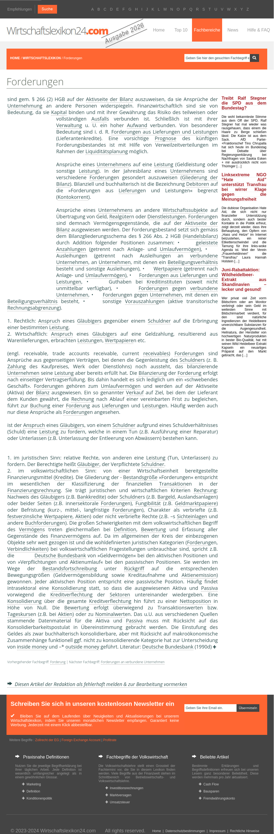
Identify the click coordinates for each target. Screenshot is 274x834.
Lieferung (129, 190)
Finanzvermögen (69, 536)
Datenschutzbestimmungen (185, 831)
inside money (32, 646)
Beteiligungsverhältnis (193, 262)
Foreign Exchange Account (81, 740)
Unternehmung (24, 105)
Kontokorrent (73, 197)
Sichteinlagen (192, 516)
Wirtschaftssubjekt (184, 210)
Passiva (209, 588)
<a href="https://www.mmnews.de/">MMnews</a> (29, 205)
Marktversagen (118, 795)
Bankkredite (91, 496)
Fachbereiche (207, 30)
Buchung (40, 405)
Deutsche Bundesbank (60, 555)
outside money (82, 646)
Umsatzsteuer (117, 802)
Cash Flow (209, 784)
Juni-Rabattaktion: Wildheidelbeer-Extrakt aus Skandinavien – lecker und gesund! (244, 279)
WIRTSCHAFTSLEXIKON (42, 58)
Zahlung (16, 366)
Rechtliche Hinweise (244, 831)
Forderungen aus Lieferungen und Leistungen (164, 131)
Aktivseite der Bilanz (109, 99)
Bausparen (209, 791)
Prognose (165, 138)
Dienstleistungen (166, 216)
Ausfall (99, 118)
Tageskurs (18, 614)
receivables (156, 353)
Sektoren (120, 594)
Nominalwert (110, 614)
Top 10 (180, 30)
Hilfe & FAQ (258, 30)
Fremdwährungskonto (217, 798)
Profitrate (109, 740)
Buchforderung (42, 523)
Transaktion (172, 483)
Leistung (163, 164)
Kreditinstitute (163, 281)
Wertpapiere (168, 268)
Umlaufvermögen (179, 249)
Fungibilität (148, 503)
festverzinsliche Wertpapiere (40, 516)
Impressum (217, 831)
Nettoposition (195, 601)
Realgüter (120, 216)
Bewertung (153, 529)
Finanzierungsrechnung (34, 490)
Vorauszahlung (142, 301)
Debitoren (197, 184)
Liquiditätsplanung (107, 151)
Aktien (82, 516)
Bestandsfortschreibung (69, 568)
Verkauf (135, 392)
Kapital (59, 112)
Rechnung (82, 399)
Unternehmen (113, 164)
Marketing (31, 784)
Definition (125, 529)
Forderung (102, 177)
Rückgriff (134, 568)
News (232, 30)
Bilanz (42, 392)
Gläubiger (88, 320)
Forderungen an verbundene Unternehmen (133, 662)
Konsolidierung (69, 588)
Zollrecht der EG (47, 740)
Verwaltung (69, 125)
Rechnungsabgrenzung (33, 307)
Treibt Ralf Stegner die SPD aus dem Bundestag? (244, 103)
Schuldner (159, 320)
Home (159, 30)
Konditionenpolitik (37, 798)
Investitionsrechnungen (124, 788)
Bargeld (166, 496)
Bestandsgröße (140, 477)
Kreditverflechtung (71, 594)
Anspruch (49, 320)
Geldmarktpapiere (195, 503)
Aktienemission (199, 575)
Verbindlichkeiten (27, 549)
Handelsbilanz (200, 236)
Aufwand (137, 125)
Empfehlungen (19, 9)
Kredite (63, 477)
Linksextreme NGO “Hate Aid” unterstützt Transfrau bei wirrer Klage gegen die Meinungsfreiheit (244, 187)
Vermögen (31, 529)
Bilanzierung (152, 373)
